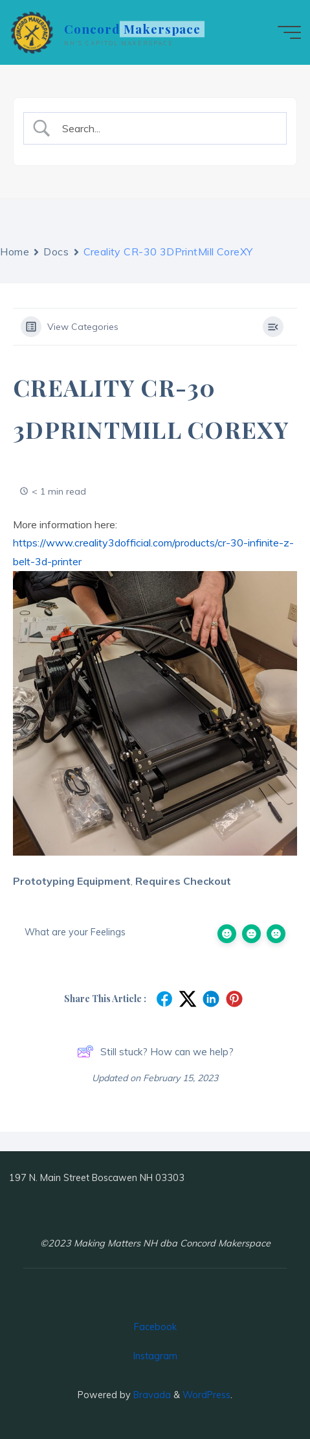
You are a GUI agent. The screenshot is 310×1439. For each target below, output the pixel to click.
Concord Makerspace (132, 29)
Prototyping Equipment (72, 880)
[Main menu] (289, 32)
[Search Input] (166, 128)
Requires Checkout (183, 880)
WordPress (206, 1395)
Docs (56, 251)
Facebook (155, 1327)
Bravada (151, 1395)
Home (14, 251)
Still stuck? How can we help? (155, 1051)
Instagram (155, 1356)
